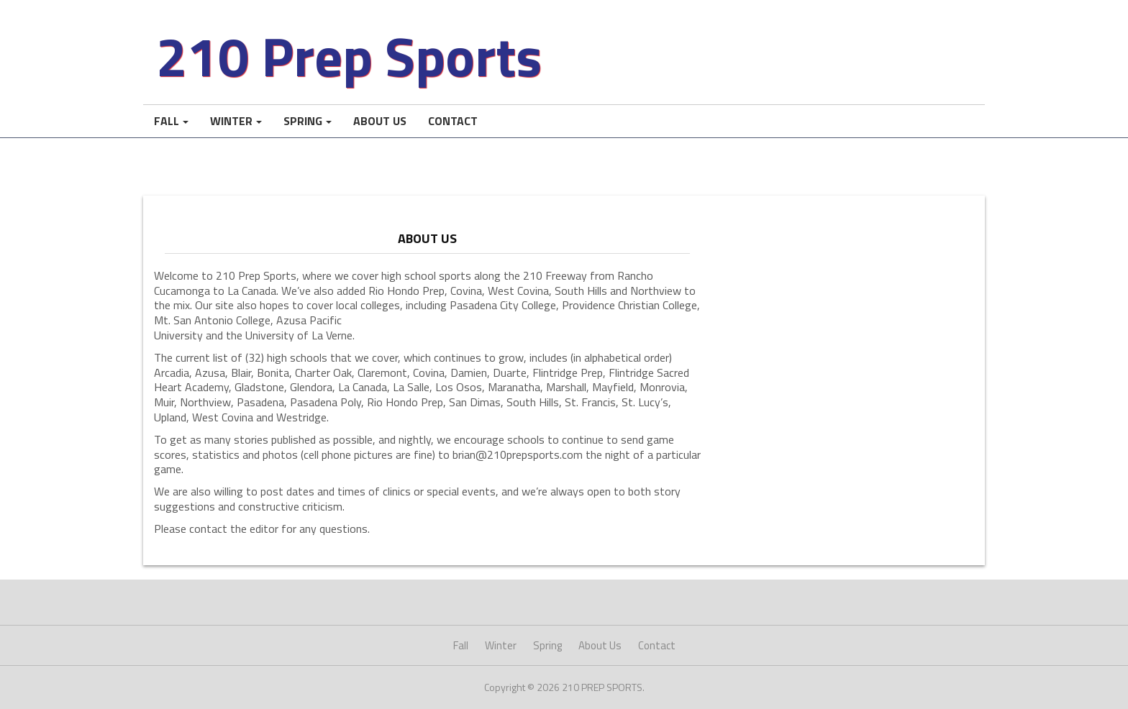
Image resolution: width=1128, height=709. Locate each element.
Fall (166, 120)
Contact (453, 120)
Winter (231, 120)
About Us (379, 120)
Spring (302, 120)
